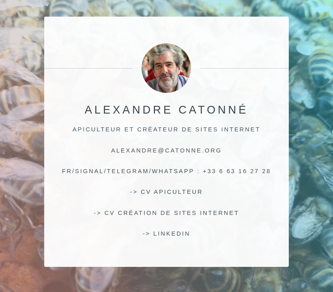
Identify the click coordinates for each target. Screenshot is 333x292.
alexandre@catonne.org (166, 150)
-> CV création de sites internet (166, 213)
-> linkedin (166, 233)
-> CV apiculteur (166, 192)
